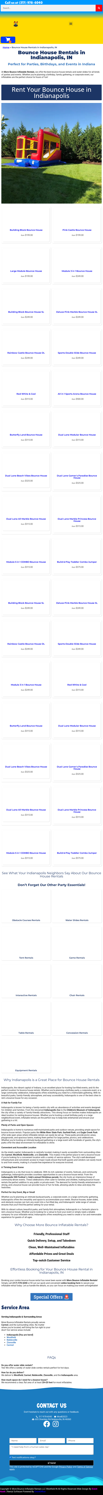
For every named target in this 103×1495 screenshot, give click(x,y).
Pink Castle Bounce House (76, 230)
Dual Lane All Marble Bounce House (26, 519)
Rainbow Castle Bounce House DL (26, 353)
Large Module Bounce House (26, 271)
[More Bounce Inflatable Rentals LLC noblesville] (77, 1333)
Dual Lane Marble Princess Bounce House (77, 520)
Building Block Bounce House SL (26, 312)
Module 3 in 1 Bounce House (77, 271)
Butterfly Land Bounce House (26, 435)
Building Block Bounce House (26, 230)
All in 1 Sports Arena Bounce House (77, 394)
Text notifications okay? (24, 1457)
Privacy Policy (65, 1467)
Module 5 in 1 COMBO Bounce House (26, 562)
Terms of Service (85, 1467)
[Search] (99, 8)
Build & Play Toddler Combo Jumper (77, 562)
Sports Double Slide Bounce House (77, 353)
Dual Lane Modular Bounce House (77, 435)
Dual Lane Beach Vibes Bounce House (26, 475)
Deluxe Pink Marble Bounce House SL (77, 312)
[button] (71, 23)
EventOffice (40, 1491)
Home (6, 47)
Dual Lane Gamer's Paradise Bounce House (77, 476)
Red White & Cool (26, 394)
